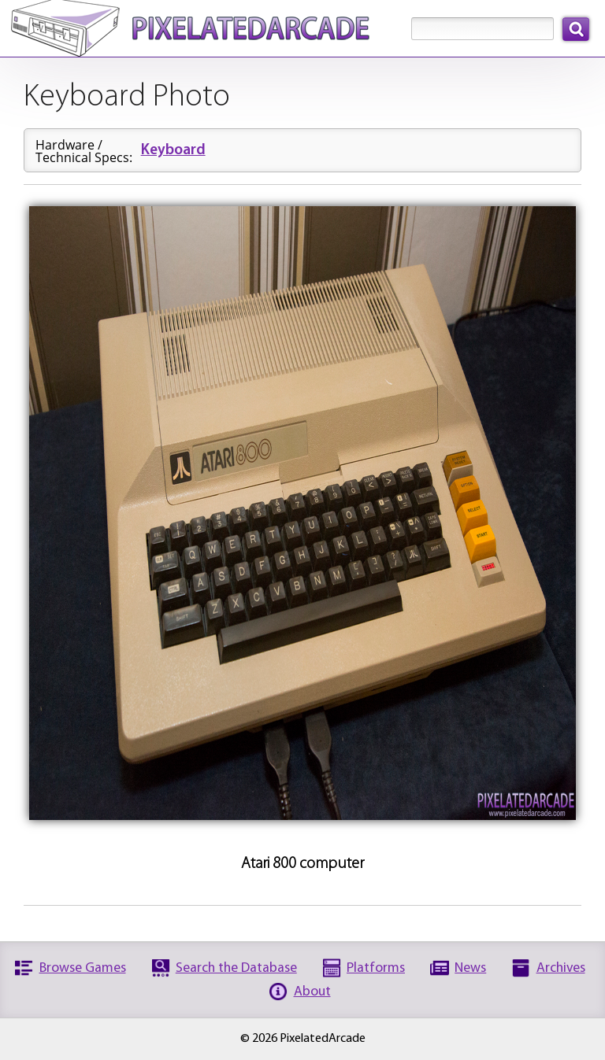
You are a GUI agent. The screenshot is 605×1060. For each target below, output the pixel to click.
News (470, 968)
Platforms (376, 968)
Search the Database (236, 968)
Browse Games (82, 968)
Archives (560, 968)
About (312, 992)
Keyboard (173, 150)
